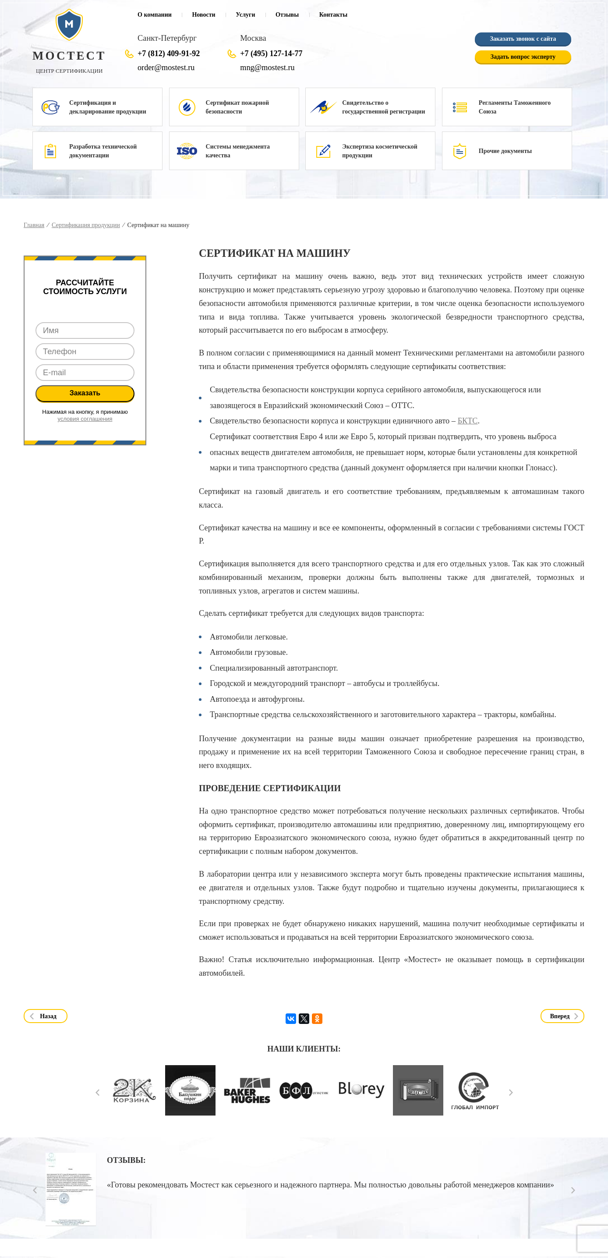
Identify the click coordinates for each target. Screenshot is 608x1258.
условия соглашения (85, 419)
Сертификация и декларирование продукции (107, 107)
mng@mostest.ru (267, 67)
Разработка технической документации (103, 151)
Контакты (333, 14)
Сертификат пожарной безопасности (237, 107)
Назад (48, 1016)
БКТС (467, 420)
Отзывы (287, 14)
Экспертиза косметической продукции (379, 151)
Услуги (245, 14)
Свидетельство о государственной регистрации (383, 107)
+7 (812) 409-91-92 (169, 53)
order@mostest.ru (166, 67)
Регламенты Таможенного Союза (515, 107)
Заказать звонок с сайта (523, 39)
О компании (155, 14)
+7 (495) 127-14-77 (271, 53)
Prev (97, 1092)
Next (511, 1092)
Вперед (560, 1016)
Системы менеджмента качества (238, 151)
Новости (203, 14)
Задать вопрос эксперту (523, 57)
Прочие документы (505, 151)
